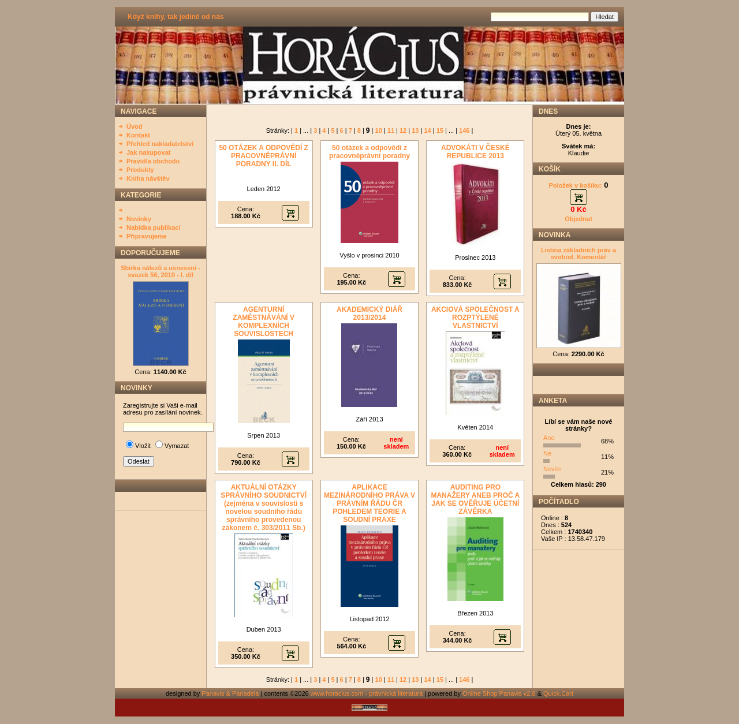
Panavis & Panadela (230, 693)
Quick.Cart (558, 693)
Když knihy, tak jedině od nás (175, 17)
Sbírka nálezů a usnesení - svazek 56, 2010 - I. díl (160, 271)
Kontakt (138, 135)
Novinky (138, 218)
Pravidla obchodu (153, 161)
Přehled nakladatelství (159, 143)
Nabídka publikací (153, 227)
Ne (547, 453)
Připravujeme (146, 236)
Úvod (134, 126)
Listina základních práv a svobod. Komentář (578, 253)
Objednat (578, 218)
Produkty (140, 169)
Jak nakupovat (148, 152)
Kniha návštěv (148, 178)
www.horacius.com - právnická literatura (367, 693)
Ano (549, 437)
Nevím (552, 468)
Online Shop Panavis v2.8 (499, 693)
